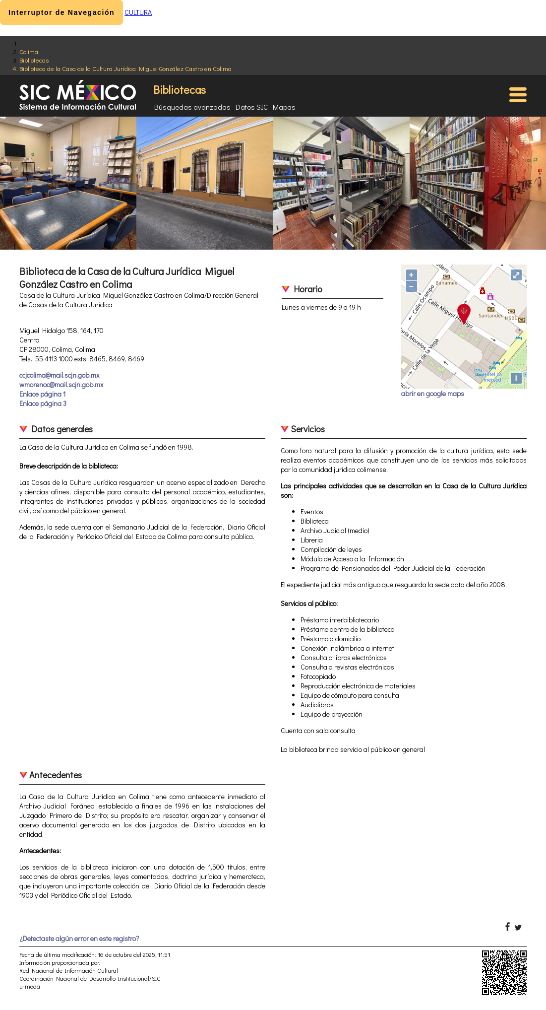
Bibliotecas (34, 60)
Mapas (284, 107)
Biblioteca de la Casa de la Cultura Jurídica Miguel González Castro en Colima (125, 68)
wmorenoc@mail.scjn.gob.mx (61, 384)
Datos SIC (252, 107)
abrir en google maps (432, 393)
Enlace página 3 (42, 403)
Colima (28, 51)
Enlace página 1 (42, 394)
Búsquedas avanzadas (192, 107)
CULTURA (138, 12)
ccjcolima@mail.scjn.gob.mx (59, 375)
